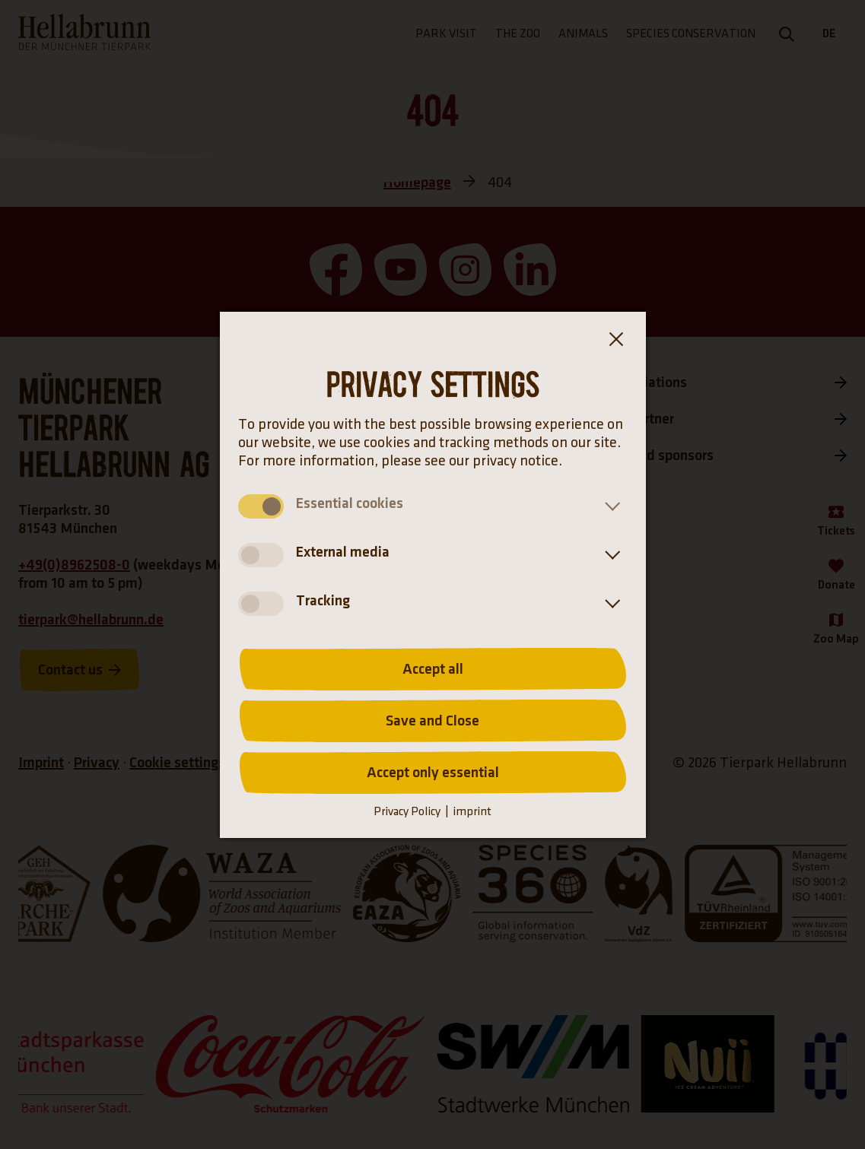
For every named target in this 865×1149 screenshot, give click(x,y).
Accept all (432, 669)
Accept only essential (433, 772)
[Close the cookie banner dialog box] (615, 342)
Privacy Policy (407, 811)
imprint (472, 811)
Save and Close (432, 721)
